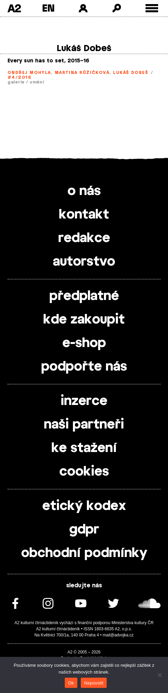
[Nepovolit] (159, 675)
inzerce (84, 401)
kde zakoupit (84, 320)
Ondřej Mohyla (29, 72)
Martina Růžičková (82, 72)
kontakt (84, 215)
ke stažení (84, 448)
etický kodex (84, 506)
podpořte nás (84, 367)
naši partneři (84, 425)
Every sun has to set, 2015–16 (48, 61)
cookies (84, 472)
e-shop (84, 343)
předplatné (84, 296)
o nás (84, 191)
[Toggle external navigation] (152, 8)
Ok (71, 683)
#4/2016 (19, 77)
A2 (14, 8)
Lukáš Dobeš (130, 72)
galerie (16, 82)
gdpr (84, 530)
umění (37, 82)
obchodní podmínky (84, 553)
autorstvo (84, 262)
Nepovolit (93, 683)
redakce (84, 238)
